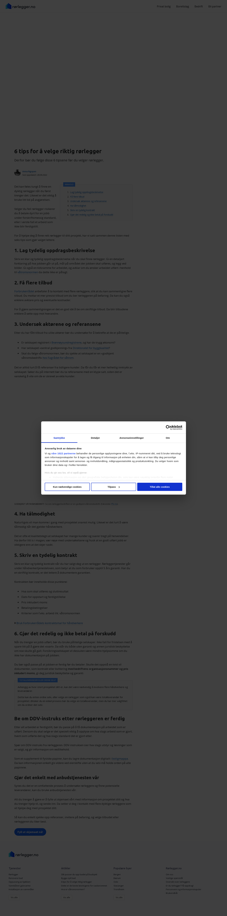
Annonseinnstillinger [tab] (131, 437)
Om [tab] (168, 437)
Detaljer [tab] (95, 437)
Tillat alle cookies (160, 486)
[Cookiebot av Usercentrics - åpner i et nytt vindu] (168, 427)
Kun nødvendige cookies (67, 486)
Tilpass (114, 486)
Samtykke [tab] (59, 437)
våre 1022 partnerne (63, 453)
